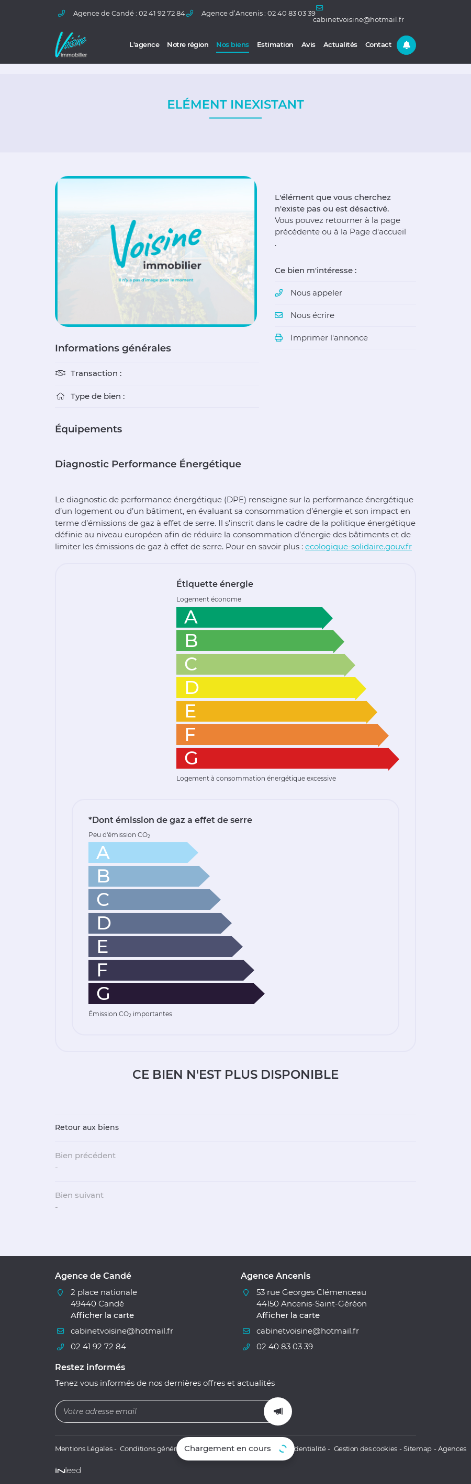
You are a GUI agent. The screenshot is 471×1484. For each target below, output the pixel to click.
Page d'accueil (378, 232)
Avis (308, 45)
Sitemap (410, 1449)
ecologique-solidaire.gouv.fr (358, 546)
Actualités (340, 45)
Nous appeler (316, 294)
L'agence (144, 45)
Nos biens (232, 45)
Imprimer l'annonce (329, 340)
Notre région (187, 45)
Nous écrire (312, 317)
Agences (444, 1449)
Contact (378, 45)
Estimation (275, 45)
